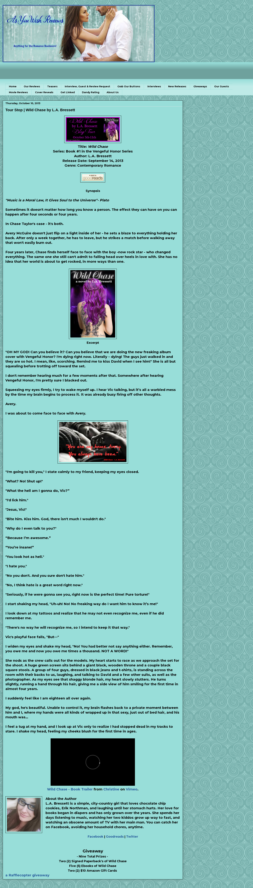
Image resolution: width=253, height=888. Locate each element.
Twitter (132, 836)
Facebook (95, 836)
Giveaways (200, 86)
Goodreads (115, 836)
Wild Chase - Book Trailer (70, 789)
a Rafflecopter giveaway (27, 875)
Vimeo (131, 789)
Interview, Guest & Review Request (87, 86)
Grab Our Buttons (128, 86)
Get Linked (68, 92)
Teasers (52, 86)
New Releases (177, 86)
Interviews (154, 86)
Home (13, 86)
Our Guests (221, 86)
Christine (111, 789)
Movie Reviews (18, 92)
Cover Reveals (44, 92)
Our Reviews (32, 86)
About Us (113, 92)
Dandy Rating (90, 92)
